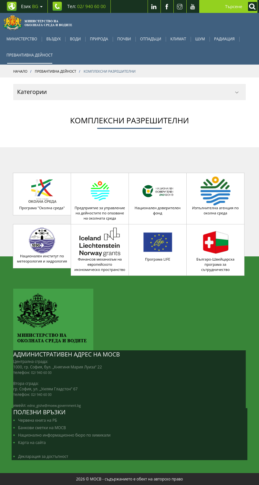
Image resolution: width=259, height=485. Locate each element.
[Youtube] (192, 6)
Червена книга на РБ (37, 420)
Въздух (54, 38)
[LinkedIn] (154, 6)
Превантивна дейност (29, 54)
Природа (99, 38)
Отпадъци (150, 38)
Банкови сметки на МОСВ (42, 427)
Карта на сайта (32, 442)
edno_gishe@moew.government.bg (54, 405)
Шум (200, 38)
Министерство (21, 38)
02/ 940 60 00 (41, 372)
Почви (124, 38)
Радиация (224, 38)
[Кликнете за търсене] (251, 6)
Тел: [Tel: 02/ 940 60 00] (86, 6)
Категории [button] (128, 92)
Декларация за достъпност (43, 456)
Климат (178, 38)
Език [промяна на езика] (32, 6)
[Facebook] (167, 6)
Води (75, 38)
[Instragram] (179, 6)
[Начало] (37, 23)
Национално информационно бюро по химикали (64, 435)
